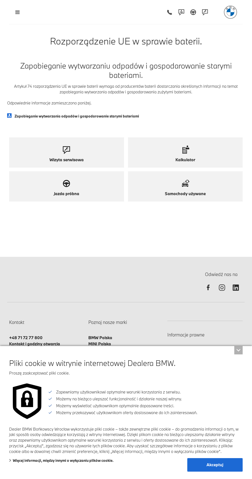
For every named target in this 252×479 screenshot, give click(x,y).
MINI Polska (99, 343)
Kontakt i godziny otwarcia (34, 343)
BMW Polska (100, 337)
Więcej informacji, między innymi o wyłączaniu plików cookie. (61, 460)
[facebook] (208, 291)
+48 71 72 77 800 (26, 337)
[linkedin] (236, 291)
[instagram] (222, 291)
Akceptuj (214, 464)
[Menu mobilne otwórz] (17, 12)
